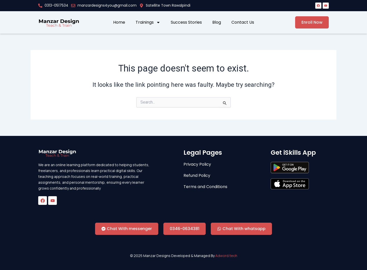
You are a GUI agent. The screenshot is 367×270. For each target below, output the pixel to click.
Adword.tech (226, 255)
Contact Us (242, 22)
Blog (216, 22)
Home (119, 22)
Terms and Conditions (205, 186)
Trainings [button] (148, 22)
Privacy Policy (197, 164)
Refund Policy (197, 175)
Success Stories (186, 22)
